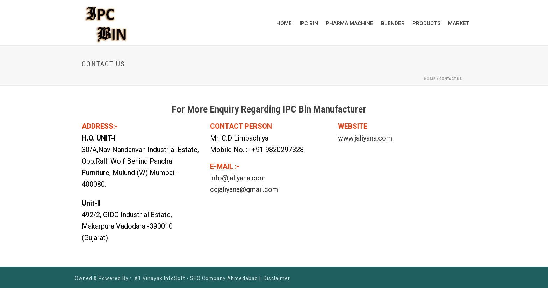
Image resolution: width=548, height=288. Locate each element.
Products (426, 23)
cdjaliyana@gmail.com (244, 189)
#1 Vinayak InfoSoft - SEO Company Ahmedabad (196, 278)
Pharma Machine (349, 23)
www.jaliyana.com (365, 138)
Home (284, 23)
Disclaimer (277, 278)
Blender (393, 23)
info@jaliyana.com (238, 178)
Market (458, 23)
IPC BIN (309, 23)
